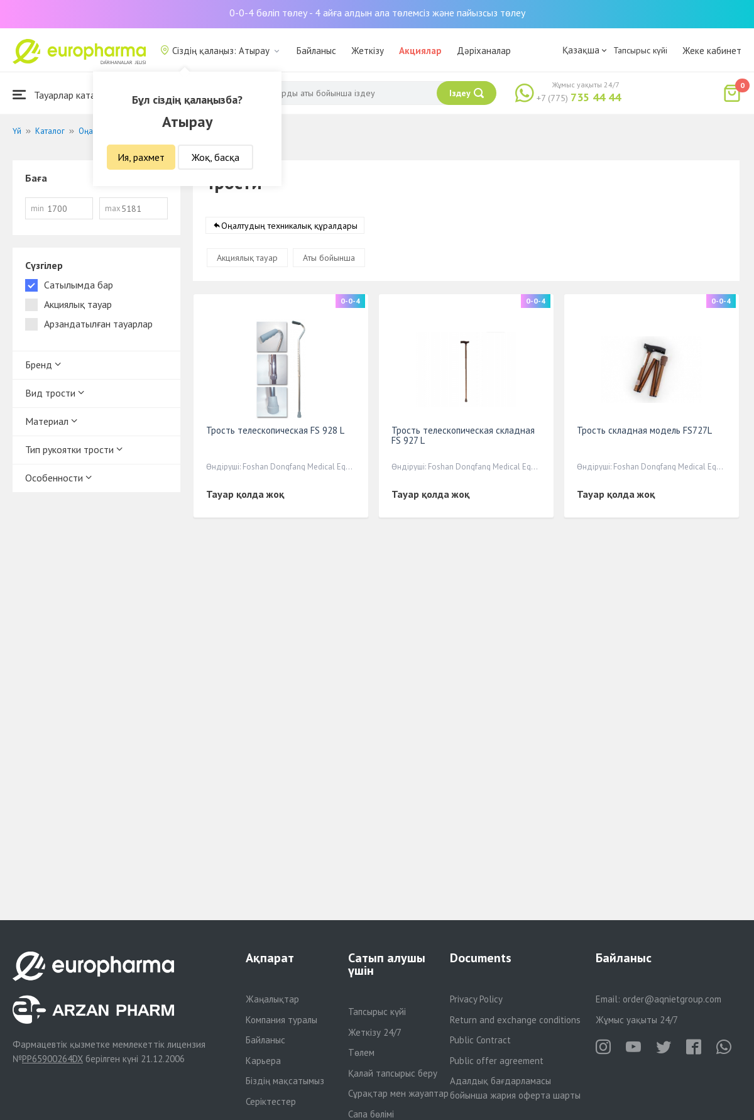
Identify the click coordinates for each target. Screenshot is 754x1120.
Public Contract (480, 1040)
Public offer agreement (497, 1061)
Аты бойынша (329, 257)
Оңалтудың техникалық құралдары (289, 225)
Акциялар (420, 51)
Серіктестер (271, 1101)
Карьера (263, 1061)
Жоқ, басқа (215, 157)
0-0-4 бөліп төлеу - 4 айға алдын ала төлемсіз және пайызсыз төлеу (377, 12)
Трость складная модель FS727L (644, 430)
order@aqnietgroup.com (672, 999)
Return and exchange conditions (515, 1020)
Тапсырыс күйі (640, 50)
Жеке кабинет (711, 51)
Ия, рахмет (141, 157)
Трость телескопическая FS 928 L (275, 430)
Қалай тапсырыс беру (392, 1073)
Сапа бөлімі (371, 1114)
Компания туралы (281, 1020)
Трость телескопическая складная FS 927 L (463, 435)
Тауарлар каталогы (64, 94)
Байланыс (316, 51)
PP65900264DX (52, 1059)
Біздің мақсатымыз (285, 1081)
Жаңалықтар (272, 999)
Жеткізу (367, 51)
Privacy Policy (476, 999)
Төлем (361, 1052)
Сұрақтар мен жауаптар (398, 1093)
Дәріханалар (484, 51)
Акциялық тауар (247, 257)
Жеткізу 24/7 (375, 1032)
